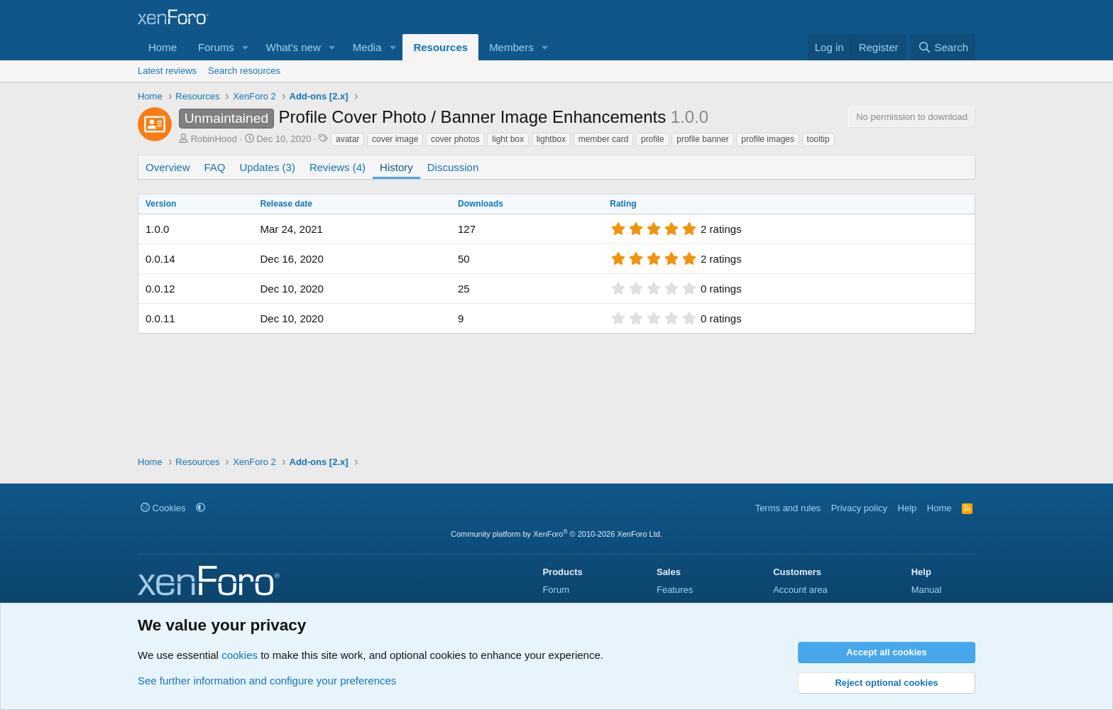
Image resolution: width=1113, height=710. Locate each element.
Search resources (244, 70)
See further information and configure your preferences (267, 680)
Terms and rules (788, 508)
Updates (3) (267, 167)
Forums (216, 47)
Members (511, 47)
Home (162, 47)
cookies (239, 655)
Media (367, 47)
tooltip (818, 139)
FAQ (215, 167)
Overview (168, 167)
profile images (767, 139)
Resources (440, 47)
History (396, 167)
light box (508, 139)
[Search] (943, 47)
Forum (555, 589)
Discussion (453, 167)
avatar (347, 139)
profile (652, 139)
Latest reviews (167, 70)
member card (604, 139)
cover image (395, 139)
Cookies (163, 508)
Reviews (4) (337, 167)
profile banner (702, 139)
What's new (293, 47)
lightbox (551, 139)
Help (907, 508)
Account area (800, 589)
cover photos (455, 139)
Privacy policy (859, 508)
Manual (926, 589)
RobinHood (214, 138)
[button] (246, 47)
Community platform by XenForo (556, 534)
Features (675, 589)
